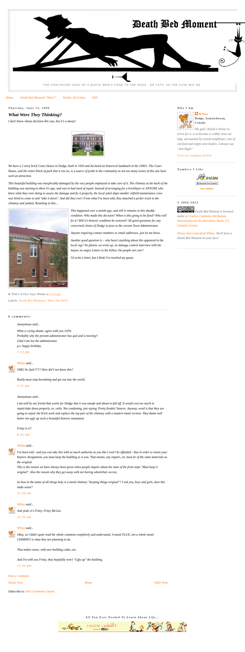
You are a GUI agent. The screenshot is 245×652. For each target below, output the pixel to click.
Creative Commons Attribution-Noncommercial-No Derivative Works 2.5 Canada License (203, 220)
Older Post (161, 582)
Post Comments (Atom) (40, 591)
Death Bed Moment (207, 211)
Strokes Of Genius (74, 97)
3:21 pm (23, 385)
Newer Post (15, 582)
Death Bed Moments (32, 300)
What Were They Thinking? (35, 114)
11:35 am (24, 517)
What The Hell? (58, 300)
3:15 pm (23, 352)
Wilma (21, 363)
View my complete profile (194, 155)
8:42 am (23, 434)
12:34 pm (24, 565)
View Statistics (207, 188)
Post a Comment (18, 576)
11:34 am (24, 493)
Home (9, 97)
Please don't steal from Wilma (195, 233)
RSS (94, 97)
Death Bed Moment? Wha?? (38, 97)
